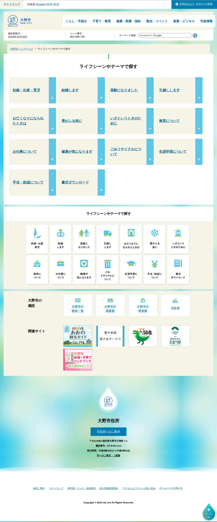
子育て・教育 (101, 21)
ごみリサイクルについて (125, 151)
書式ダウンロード (75, 182)
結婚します (70, 90)
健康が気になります (76, 152)
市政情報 (206, 21)
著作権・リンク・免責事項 (82, 488)
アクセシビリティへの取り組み (139, 488)
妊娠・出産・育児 (26, 90)
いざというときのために (125, 120)
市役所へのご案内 (108, 431)
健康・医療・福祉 (128, 21)
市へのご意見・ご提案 (108, 455)
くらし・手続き (76, 21)
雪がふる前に (71, 121)
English (41, 4)
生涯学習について (173, 152)
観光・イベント (157, 21)
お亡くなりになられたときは (28, 120)
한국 (49, 4)
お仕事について (25, 152)
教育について (169, 121)
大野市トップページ (21, 48)
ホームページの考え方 (171, 488)
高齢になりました (124, 90)
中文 (56, 4)
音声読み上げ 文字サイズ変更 (196, 4)
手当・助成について (28, 182)
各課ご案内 (39, 488)
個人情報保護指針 (108, 488)
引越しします (169, 90)
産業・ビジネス (184, 21)
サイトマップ (12, 4)
